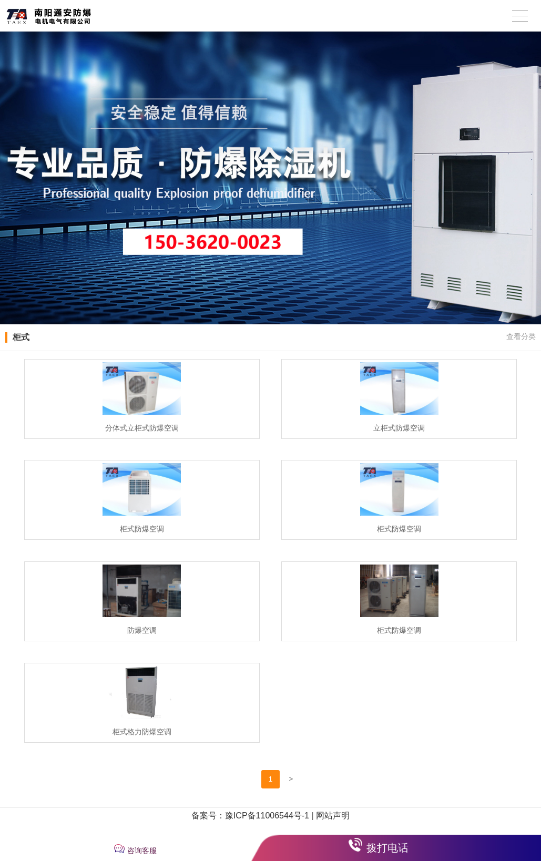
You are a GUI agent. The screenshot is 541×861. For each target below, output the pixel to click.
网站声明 (333, 815)
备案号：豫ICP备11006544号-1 (250, 815)
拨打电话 (387, 848)
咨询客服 (142, 850)
